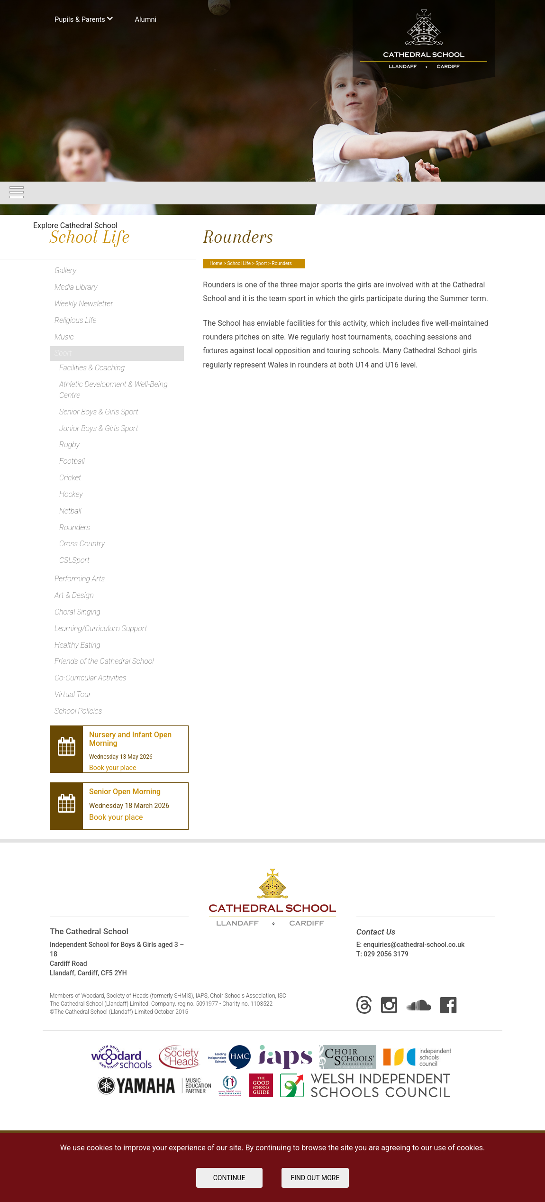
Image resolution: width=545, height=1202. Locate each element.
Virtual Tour (72, 694)
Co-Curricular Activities (90, 677)
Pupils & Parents (83, 19)
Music (64, 336)
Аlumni (145, 19)
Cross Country (82, 543)
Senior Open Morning (125, 791)
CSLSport (74, 560)
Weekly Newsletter (83, 303)
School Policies (78, 711)
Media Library (75, 287)
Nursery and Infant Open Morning (130, 739)
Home (215, 263)
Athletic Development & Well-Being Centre (113, 390)
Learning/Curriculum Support (100, 628)
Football (72, 461)
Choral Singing (77, 611)
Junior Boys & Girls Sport (98, 428)
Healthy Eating (77, 645)
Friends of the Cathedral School (104, 661)
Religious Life (75, 320)
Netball (70, 510)
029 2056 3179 (386, 954)
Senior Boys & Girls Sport (98, 411)
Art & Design (74, 595)
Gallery (65, 270)
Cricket (70, 477)
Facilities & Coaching (92, 367)
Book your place (112, 767)
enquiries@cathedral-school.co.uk (413, 944)
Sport (261, 263)
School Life (238, 263)
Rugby (69, 444)
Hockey (71, 494)
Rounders (74, 527)
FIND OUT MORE (315, 1178)
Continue (229, 1178)
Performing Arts (79, 578)
